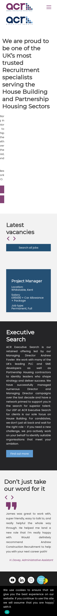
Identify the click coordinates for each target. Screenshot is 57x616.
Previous (7, 241)
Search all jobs (28, 251)
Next (14, 241)
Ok (7, 612)
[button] (49, 7)
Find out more (19, 458)
